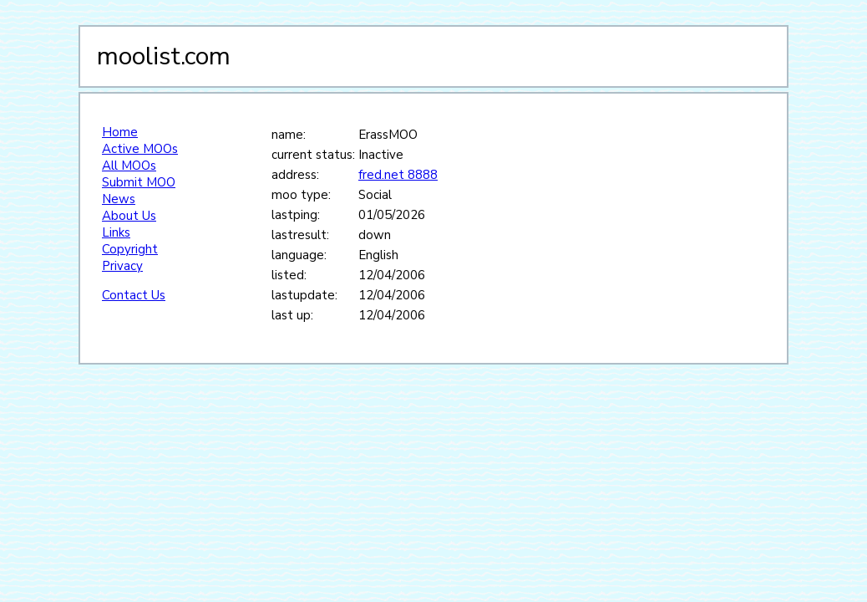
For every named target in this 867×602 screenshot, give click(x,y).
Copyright (130, 249)
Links (116, 232)
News (118, 199)
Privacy (122, 266)
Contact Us (133, 295)
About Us (129, 215)
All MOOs (129, 165)
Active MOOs (140, 148)
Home (120, 132)
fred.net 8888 (398, 174)
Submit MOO (138, 182)
